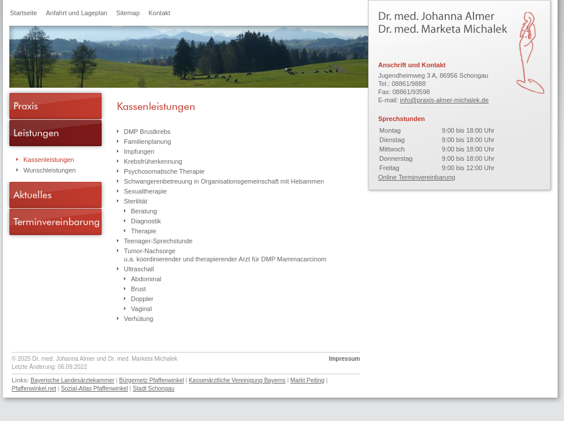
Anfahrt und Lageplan (76, 12)
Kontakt (159, 12)
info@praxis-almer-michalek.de (444, 99)
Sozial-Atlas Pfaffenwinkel (94, 388)
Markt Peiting (307, 380)
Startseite (23, 12)
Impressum (344, 359)
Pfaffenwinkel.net (34, 388)
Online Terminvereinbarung (416, 177)
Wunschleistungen (49, 170)
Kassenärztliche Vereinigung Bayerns (237, 380)
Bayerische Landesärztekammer (72, 380)
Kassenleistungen (48, 159)
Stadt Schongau (153, 388)
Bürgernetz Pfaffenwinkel (151, 380)
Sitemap (128, 12)
